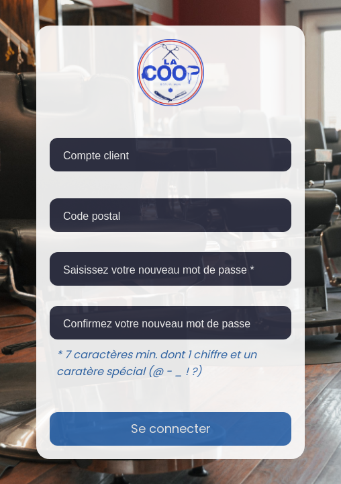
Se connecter (171, 428)
